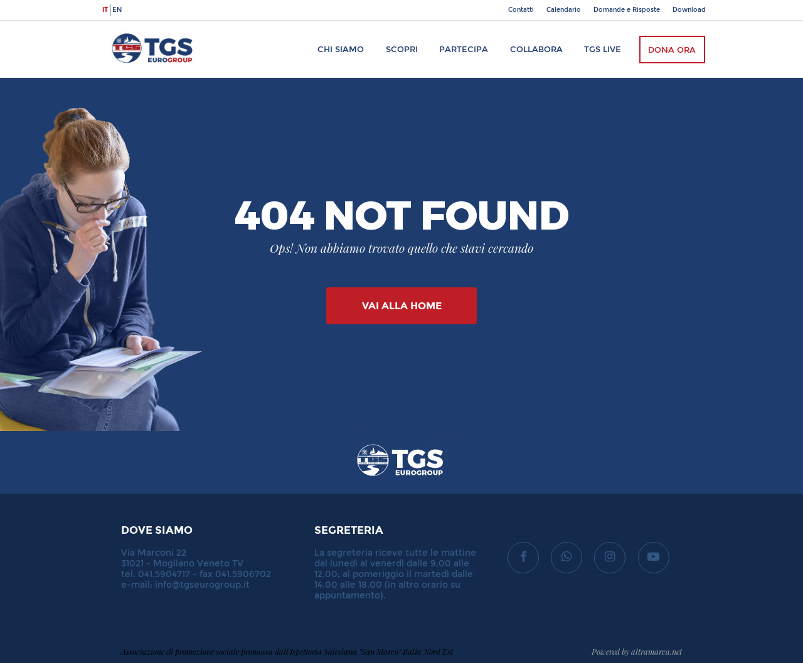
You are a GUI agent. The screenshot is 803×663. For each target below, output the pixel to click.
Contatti (521, 10)
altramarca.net (656, 651)
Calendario (563, 10)
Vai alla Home (402, 306)
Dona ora (672, 50)
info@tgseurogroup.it (202, 585)
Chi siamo (340, 49)
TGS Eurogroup (141, 27)
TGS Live (602, 49)
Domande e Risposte (626, 10)
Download (689, 10)
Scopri (402, 49)
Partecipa (463, 49)
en (117, 10)
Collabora (536, 49)
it (105, 10)
